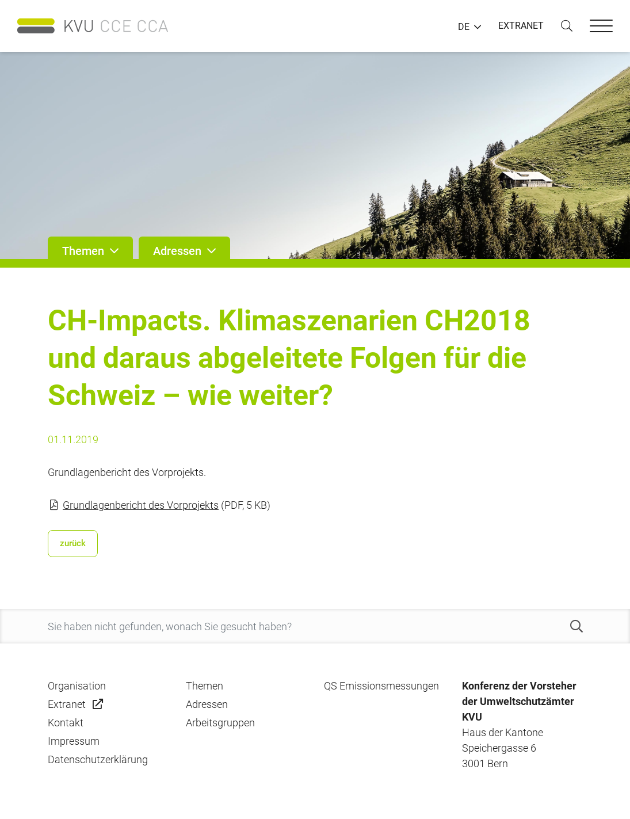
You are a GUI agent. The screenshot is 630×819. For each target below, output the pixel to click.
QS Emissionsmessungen (381, 686)
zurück (73, 543)
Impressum (74, 741)
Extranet (67, 704)
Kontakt (65, 723)
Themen (204, 686)
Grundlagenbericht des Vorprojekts (141, 505)
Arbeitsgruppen (220, 723)
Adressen (207, 704)
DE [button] (463, 27)
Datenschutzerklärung (98, 759)
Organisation (77, 686)
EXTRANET (521, 25)
